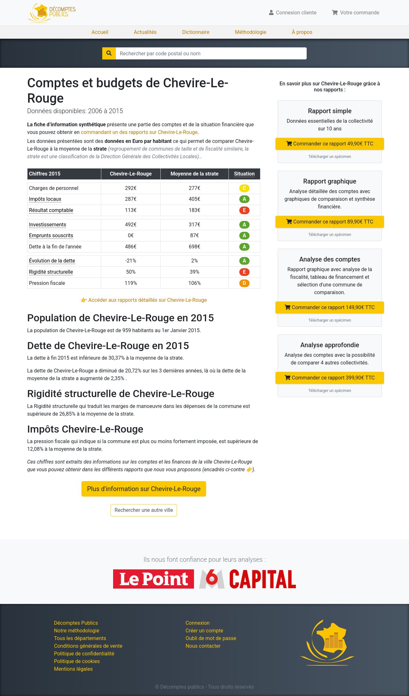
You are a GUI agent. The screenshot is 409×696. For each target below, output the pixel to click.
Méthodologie (250, 32)
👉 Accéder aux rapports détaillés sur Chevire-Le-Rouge (144, 300)
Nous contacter (203, 646)
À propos (302, 32)
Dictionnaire (195, 32)
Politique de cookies (77, 661)
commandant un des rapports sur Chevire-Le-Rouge (139, 132)
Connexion (198, 623)
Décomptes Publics (76, 623)
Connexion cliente (293, 13)
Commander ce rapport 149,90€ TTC (329, 307)
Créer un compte (204, 631)
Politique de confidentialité (84, 654)
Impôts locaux (45, 199)
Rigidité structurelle (51, 272)
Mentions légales (73, 669)
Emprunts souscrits (51, 235)
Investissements (47, 225)
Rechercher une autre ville (144, 510)
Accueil (100, 32)
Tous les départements (80, 638)
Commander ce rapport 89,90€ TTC (329, 222)
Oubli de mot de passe (211, 638)
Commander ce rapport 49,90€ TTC (329, 144)
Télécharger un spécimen (329, 156)
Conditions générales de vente (88, 646)
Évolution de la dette (52, 261)
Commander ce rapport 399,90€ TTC (329, 378)
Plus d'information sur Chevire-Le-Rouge (143, 489)
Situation (244, 174)
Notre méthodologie (76, 631)
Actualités (145, 32)
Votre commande (356, 13)
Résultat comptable (51, 210)
